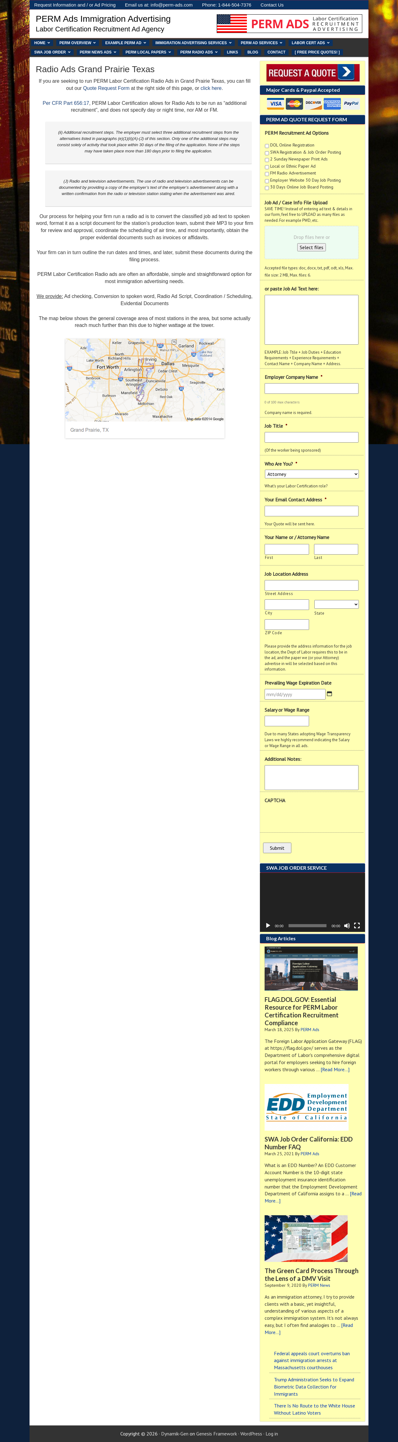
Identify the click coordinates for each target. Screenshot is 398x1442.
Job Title (276, 426)
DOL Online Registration (292, 145)
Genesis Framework (216, 1433)
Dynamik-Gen (174, 1433)
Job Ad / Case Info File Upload (296, 202)
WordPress (251, 1433)
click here (211, 88)
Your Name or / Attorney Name (297, 537)
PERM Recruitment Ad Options (297, 133)
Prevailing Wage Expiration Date (298, 683)
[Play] (268, 926)
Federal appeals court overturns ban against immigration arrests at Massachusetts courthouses (312, 1360)
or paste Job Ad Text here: (292, 289)
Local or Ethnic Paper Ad (293, 166)
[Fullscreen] (357, 926)
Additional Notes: (283, 759)
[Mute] (347, 926)
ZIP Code (273, 632)
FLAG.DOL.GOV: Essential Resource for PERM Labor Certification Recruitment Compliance (302, 1011)
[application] (312, 902)
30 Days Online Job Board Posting (301, 187)
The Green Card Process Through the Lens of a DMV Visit (312, 1274)
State (319, 613)
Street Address (279, 593)
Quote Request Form (106, 88)
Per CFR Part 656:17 (66, 103)
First (269, 557)
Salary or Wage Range (287, 710)
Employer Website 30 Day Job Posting (305, 180)
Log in (272, 1433)
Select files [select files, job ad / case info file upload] (311, 247)
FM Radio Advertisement (293, 173)
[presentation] (312, 819)
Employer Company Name (293, 377)
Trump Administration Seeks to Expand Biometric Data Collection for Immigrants (314, 1386)
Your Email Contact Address (295, 499)
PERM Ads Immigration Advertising (103, 19)
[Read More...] (335, 1069)
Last (318, 557)
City (268, 613)
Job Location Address (286, 574)
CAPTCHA (275, 800)
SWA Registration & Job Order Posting (305, 152)
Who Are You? (281, 464)
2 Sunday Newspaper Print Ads (299, 159)
